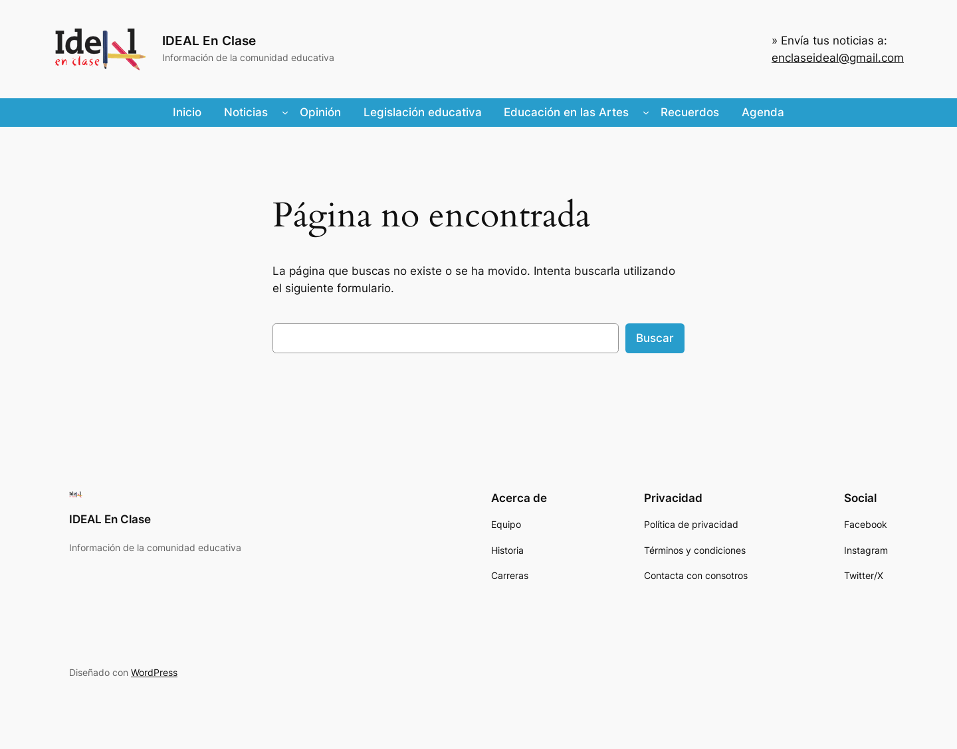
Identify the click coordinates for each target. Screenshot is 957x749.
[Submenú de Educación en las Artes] (646, 112)
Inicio (187, 112)
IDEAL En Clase (209, 40)
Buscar (655, 338)
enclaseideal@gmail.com (838, 57)
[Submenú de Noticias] (285, 112)
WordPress (154, 672)
